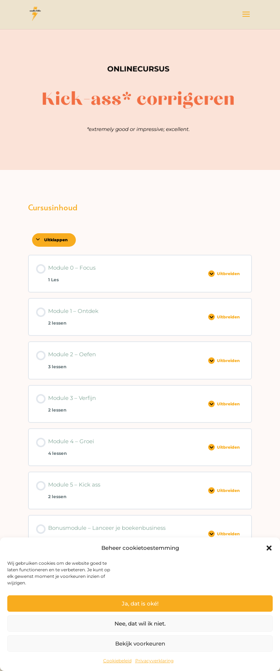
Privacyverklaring (154, 660)
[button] (269, 548)
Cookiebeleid (117, 660)
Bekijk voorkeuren (140, 643)
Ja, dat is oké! (140, 603)
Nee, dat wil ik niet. (140, 623)
